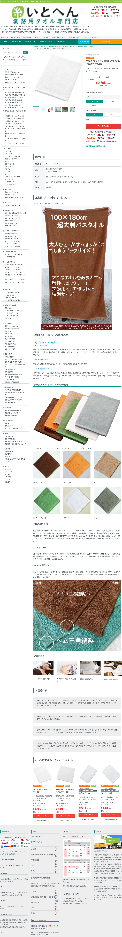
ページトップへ (113, 840)
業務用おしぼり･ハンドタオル (14, 193)
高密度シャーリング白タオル (13, 268)
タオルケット (8, 162)
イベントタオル (9, 329)
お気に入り (8, 467)
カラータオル (7, 198)
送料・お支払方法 (15, 32)
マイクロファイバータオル (12, 172)
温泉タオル (8, 327)
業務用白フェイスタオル (12, 73)
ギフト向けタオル (10, 344)
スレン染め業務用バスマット (13, 95)
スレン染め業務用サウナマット (14, 98)
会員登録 (118, 1)
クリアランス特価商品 (11, 424)
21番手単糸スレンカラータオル (14, 111)
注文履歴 (7, 470)
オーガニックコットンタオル (13, 250)
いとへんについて (28, 32)
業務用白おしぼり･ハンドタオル (15, 78)
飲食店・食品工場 (10, 365)
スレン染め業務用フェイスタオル (15, 90)
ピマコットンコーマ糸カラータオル (15, 125)
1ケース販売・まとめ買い (12, 295)
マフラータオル (9, 159)
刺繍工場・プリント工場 (12, 377)
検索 (25, 48)
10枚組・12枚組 (9, 290)
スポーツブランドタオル (12, 237)
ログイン (110, 1)
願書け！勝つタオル (11, 232)
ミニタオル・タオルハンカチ (13, 152)
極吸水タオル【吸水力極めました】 (15, 208)
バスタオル (8, 147)
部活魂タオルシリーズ (11, 229)
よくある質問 (55, 32)
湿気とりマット (9, 421)
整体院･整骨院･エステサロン (14, 357)
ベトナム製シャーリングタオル (14, 260)
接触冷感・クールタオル (12, 234)
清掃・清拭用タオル (11, 339)
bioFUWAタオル (10, 252)
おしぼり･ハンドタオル (12, 154)
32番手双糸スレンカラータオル (14, 114)
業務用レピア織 (16, 37)
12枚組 (112, 97)
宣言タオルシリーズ (11, 219)
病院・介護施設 (9, 352)
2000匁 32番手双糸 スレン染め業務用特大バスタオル (78, 42)
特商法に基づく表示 (74, 32)
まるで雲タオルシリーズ (12, 214)
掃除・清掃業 (9, 367)
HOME (36, 42)
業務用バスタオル (10, 190)
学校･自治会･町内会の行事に (14, 370)
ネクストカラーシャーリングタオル (15, 275)
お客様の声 (46, 32)
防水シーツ (8, 419)
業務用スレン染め (30, 37)
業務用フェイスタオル (11, 188)
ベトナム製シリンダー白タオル (14, 70)
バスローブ (8, 167)
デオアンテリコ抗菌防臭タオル (14, 385)
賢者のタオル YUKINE (12, 216)
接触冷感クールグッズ (12, 411)
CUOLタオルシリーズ (11, 221)
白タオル (4, 37)
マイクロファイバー (62, 37)
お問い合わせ (84, 37)
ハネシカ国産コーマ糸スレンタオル (15, 135)
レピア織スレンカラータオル (13, 119)
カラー (112, 112)
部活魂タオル (11, 375)
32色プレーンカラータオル (13, 201)
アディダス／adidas (13, 242)
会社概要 (64, 32)
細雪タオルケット (10, 398)
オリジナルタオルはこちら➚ (90, 32)
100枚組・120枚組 (10, 293)
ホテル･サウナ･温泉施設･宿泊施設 (15, 361)
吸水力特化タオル (8, 206)
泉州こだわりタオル (13, 308)
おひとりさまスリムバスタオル (14, 211)
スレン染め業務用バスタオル (14, 93)
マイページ (8, 465)
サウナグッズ (9, 175)
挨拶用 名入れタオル (11, 322)
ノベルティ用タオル (11, 342)
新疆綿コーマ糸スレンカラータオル (15, 130)
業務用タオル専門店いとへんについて (15, 441)
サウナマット (11, 177)
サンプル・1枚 (94, 97)
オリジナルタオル (10, 334)
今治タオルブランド (46, 37)
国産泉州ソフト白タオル (12, 67)
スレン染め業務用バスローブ (14, 103)
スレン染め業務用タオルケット (14, 101)
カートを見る (106, 37)
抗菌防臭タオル (8, 383)
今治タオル (8, 314)
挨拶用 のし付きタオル (12, 324)
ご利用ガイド (4, 32)
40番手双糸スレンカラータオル (14, 117)
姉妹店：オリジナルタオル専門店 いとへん (15, 456)
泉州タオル (8, 303)
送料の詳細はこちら (37, 834)
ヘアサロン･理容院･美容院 (13, 355)
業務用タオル (7, 185)
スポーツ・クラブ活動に (12, 372)
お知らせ (37, 32)
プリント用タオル (10, 337)
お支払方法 (5, 830)
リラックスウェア (10, 170)
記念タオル (8, 332)
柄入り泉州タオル (12, 311)
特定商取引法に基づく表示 (13, 437)
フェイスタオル (9, 149)
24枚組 (94, 102)
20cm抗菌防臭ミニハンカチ (13, 393)
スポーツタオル (9, 157)
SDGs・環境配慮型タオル (11, 247)
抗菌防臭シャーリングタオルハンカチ (15, 272)
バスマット (8, 164)
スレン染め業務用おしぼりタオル (15, 88)
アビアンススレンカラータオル (14, 139)
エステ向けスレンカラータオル (14, 122)
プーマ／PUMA (12, 239)
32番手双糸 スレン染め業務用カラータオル (51, 42)
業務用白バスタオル (11, 75)
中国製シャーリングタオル (13, 263)
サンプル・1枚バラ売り (12, 288)
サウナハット (11, 180)
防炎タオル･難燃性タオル (13, 406)
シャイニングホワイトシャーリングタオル (15, 279)
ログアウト (8, 472)
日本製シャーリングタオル (13, 265)
